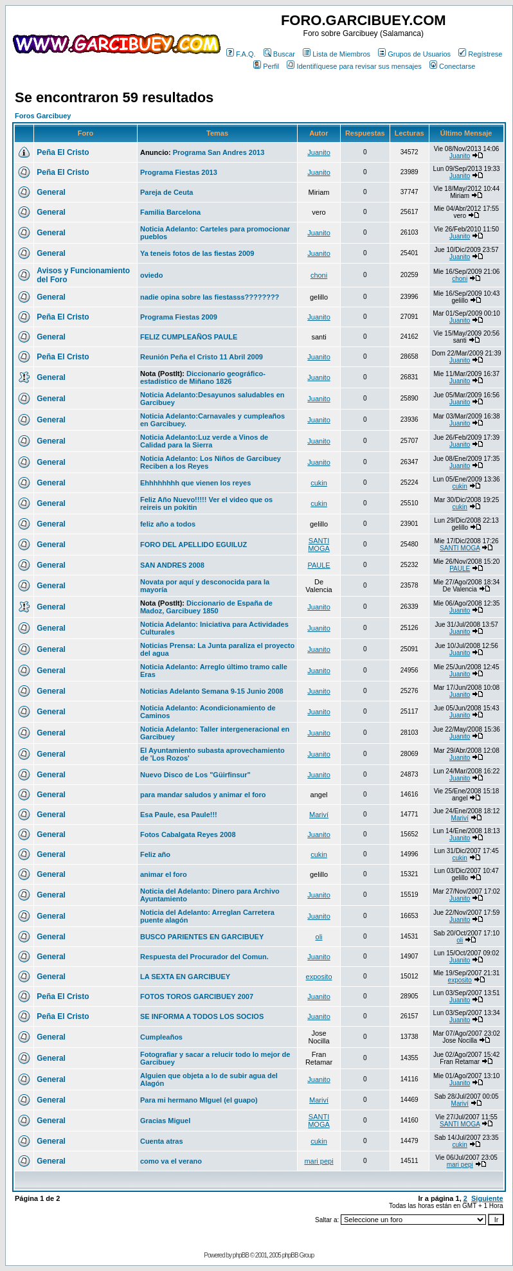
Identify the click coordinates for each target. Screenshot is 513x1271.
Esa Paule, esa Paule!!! (178, 814)
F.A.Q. (241, 54)
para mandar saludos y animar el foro (203, 794)
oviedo (151, 275)
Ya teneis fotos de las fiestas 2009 (197, 253)
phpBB (241, 1255)
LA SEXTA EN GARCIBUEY (185, 976)
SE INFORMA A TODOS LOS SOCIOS (202, 1016)
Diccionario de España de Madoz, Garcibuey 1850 (206, 607)
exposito (319, 976)
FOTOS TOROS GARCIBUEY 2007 (196, 996)
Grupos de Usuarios (414, 54)
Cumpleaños (161, 1037)
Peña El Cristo (63, 152)
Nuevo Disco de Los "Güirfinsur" (195, 775)
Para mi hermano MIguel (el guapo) (199, 1100)
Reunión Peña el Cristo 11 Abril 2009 (201, 357)
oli (319, 937)
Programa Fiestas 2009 (178, 317)
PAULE (318, 565)
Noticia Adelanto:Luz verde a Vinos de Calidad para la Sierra (204, 441)
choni (318, 275)
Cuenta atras (161, 1141)
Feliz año (155, 854)
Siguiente (487, 1198)
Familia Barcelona (170, 212)
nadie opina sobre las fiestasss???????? (209, 297)
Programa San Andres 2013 (219, 152)
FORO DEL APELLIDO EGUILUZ (193, 544)
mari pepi (318, 1161)
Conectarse (452, 66)
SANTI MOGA (319, 544)
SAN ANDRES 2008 (172, 565)
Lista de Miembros (336, 54)
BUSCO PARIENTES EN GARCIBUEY (202, 937)
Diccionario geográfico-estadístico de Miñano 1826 (203, 377)
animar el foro (163, 874)
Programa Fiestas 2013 (178, 172)
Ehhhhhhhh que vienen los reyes (195, 483)
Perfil (266, 66)
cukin (318, 483)
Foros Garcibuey (43, 116)
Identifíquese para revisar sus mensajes (354, 66)
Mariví (318, 814)
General (51, 192)
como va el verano (171, 1161)
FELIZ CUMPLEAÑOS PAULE (188, 337)
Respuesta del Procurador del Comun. (204, 956)
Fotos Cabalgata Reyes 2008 (188, 834)
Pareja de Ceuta (167, 192)
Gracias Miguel (165, 1120)
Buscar (279, 54)
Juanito (318, 152)
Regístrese (480, 54)
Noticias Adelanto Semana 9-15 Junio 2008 (212, 691)
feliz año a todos (167, 524)
